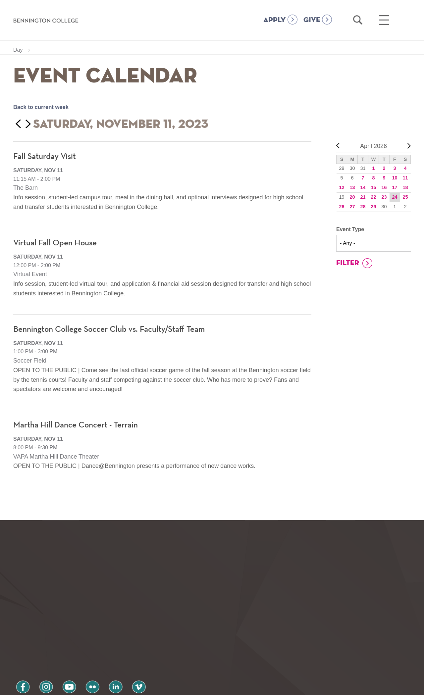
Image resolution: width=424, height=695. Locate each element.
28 (362, 206)
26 (341, 206)
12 (341, 187)
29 (373, 206)
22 (373, 197)
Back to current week (43, 107)
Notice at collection (170, 686)
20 (352, 197)
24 (394, 197)
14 (362, 187)
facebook (20, 642)
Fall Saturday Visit (45, 156)
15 (373, 187)
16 (384, 187)
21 (362, 197)
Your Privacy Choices (233, 686)
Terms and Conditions (102, 659)
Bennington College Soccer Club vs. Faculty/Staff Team (113, 329)
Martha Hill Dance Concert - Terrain (78, 425)
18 (405, 187)
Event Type (350, 229)
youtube (58, 642)
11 (405, 177)
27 (352, 206)
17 (394, 187)
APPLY (274, 20)
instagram (39, 642)
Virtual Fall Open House (56, 243)
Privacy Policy (36, 659)
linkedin (96, 642)
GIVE (311, 20)
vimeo (115, 642)
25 (405, 197)
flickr (77, 642)
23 (384, 197)
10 (394, 177)
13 (352, 187)
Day (18, 50)
